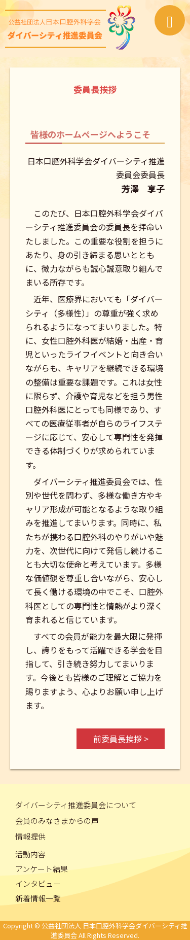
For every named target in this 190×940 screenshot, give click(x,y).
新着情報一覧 (38, 898)
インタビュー (38, 883)
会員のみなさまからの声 (57, 820)
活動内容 (30, 854)
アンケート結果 (41, 868)
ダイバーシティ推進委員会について (75, 804)
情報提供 (30, 836)
